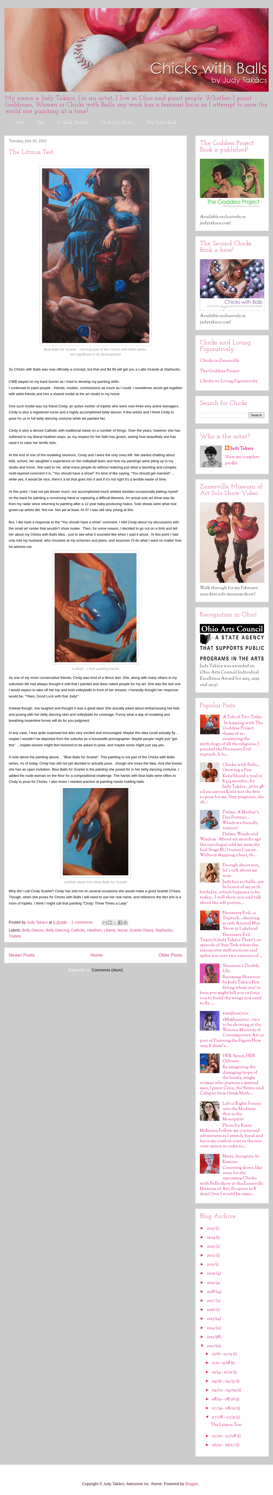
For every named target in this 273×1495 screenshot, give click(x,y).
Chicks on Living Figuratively (229, 381)
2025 (211, 1228)
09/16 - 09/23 (224, 1381)
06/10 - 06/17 (224, 1445)
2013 (211, 1337)
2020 (211, 1273)
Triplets (15, 936)
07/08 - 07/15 (224, 1417)
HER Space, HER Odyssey (238, 1058)
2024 (211, 1237)
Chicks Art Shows (117, 122)
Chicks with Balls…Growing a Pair (241, 767)
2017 (211, 1301)
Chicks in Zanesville (219, 361)
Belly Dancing (57, 930)
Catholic (78, 930)
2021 (211, 1264)
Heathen (94, 930)
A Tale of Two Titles (242, 717)
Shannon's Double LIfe (240, 968)
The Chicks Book (161, 122)
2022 (211, 1255)
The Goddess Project (220, 371)
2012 (211, 1346)
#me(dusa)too (235, 1013)
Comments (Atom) (107, 970)
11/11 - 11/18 (221, 1363)
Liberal (109, 930)
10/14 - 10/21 (222, 1372)
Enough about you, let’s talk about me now (241, 870)
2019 (211, 1283)
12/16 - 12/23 (222, 1354)
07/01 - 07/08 (224, 1436)
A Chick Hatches (73, 122)
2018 (211, 1292)
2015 (211, 1319)
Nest (19, 122)
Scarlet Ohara (141, 930)
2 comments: (83, 922)
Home (96, 955)
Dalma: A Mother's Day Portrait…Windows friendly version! (240, 820)
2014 (211, 1328)
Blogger (191, 1484)
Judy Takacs (241, 449)
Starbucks (163, 930)
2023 (211, 1246)
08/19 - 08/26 (224, 1399)
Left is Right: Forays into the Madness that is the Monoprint (241, 1112)
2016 (211, 1310)
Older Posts (170, 955)
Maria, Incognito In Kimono (240, 1159)
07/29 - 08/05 (224, 1408)
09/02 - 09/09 (225, 1390)
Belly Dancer (33, 930)
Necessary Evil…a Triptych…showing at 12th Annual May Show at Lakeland (241, 921)
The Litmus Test (31, 152)
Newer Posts (22, 955)
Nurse (122, 930)
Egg (40, 122)
